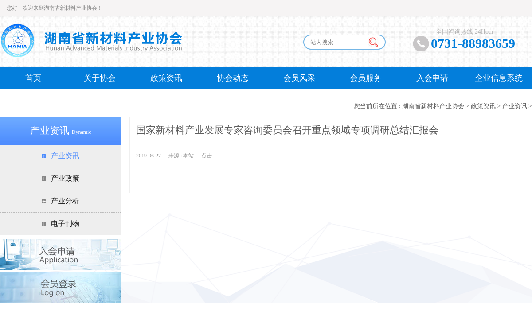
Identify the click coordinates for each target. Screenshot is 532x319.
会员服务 (366, 78)
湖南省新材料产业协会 (433, 106)
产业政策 (65, 178)
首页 (33, 78)
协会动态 (233, 78)
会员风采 (299, 78)
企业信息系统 (499, 78)
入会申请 (432, 78)
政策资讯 (166, 78)
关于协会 (100, 78)
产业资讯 (514, 106)
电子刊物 (65, 223)
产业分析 (65, 201)
